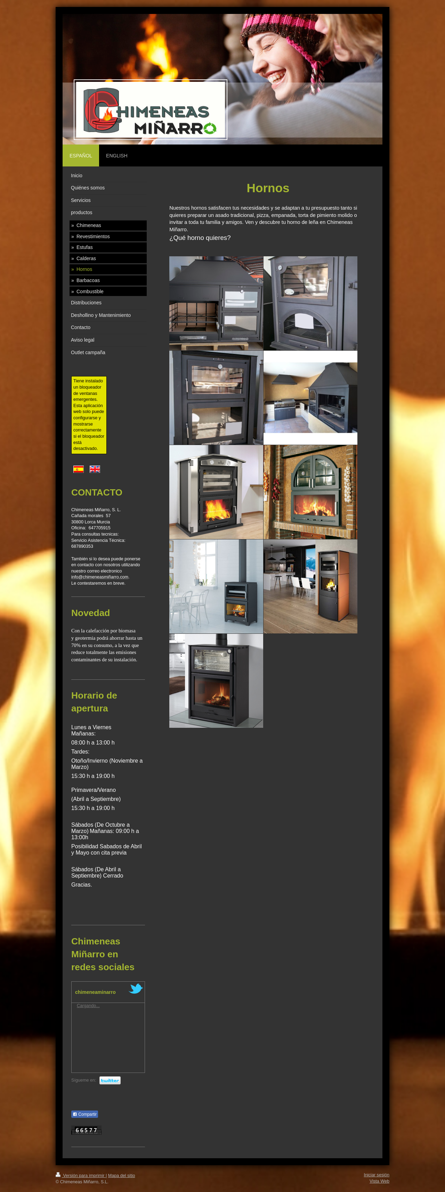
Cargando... (88, 1005)
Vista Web (379, 1181)
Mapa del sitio (121, 1175)
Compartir (85, 1114)
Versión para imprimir (81, 1175)
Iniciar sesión (377, 1174)
